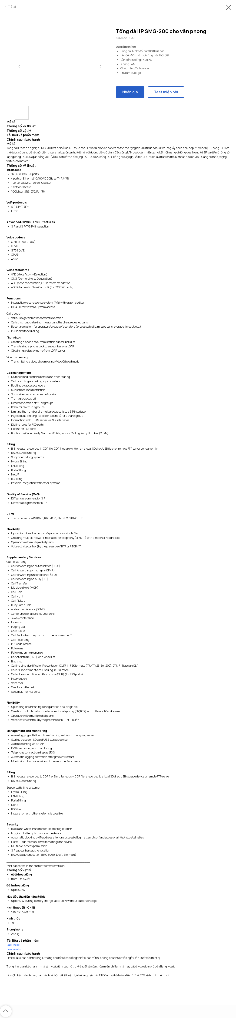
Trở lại (12, 7)
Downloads (13, 949)
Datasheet (13, 945)
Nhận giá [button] (130, 92)
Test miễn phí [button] (166, 92)
